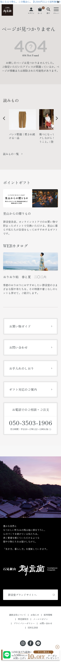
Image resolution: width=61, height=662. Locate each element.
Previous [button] (2, 121)
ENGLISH (33, 627)
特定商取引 (23, 619)
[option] (22, 125)
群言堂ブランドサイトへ (22, 595)
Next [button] (55, 121)
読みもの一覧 (11, 154)
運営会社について (17, 614)
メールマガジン (40, 619)
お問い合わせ (18, 347)
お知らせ (35, 614)
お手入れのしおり (21, 368)
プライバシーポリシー (24, 623)
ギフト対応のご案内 (23, 389)
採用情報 (48, 614)
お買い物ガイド (20, 326)
